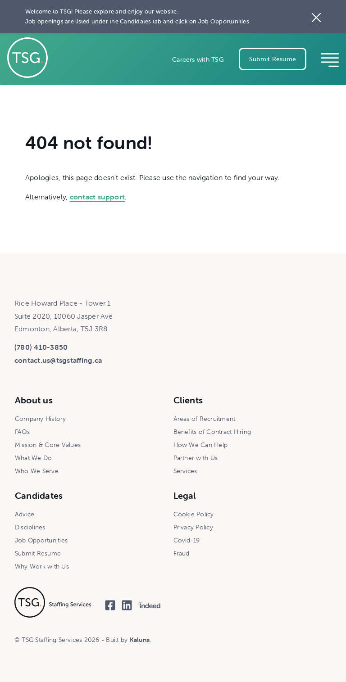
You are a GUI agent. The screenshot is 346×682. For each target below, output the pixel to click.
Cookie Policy (193, 514)
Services (185, 471)
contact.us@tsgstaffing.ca (58, 360)
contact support (97, 196)
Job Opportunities (41, 540)
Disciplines (30, 527)
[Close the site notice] (316, 16)
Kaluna (140, 640)
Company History (40, 419)
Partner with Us (195, 458)
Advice (24, 514)
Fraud (181, 553)
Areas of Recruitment (204, 419)
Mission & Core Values (48, 445)
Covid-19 (186, 540)
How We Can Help (200, 445)
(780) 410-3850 (41, 347)
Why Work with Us (42, 566)
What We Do (33, 458)
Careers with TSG (198, 59)
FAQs (22, 432)
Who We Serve (37, 471)
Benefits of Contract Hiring (212, 432)
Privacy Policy (193, 527)
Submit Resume (272, 59)
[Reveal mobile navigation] (330, 59)
